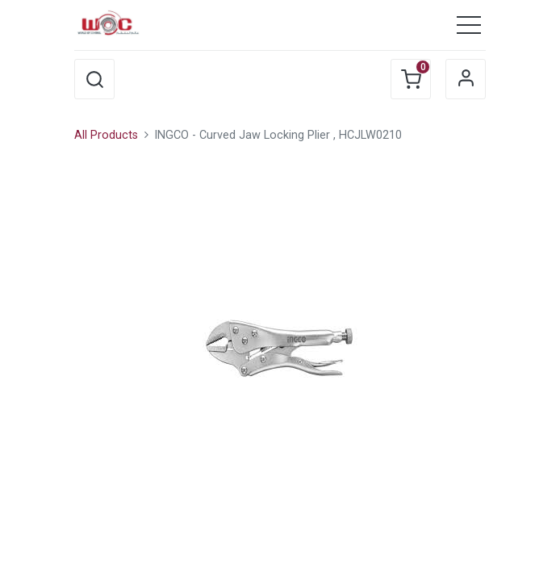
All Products (106, 135)
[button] (94, 79)
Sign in (465, 79)
